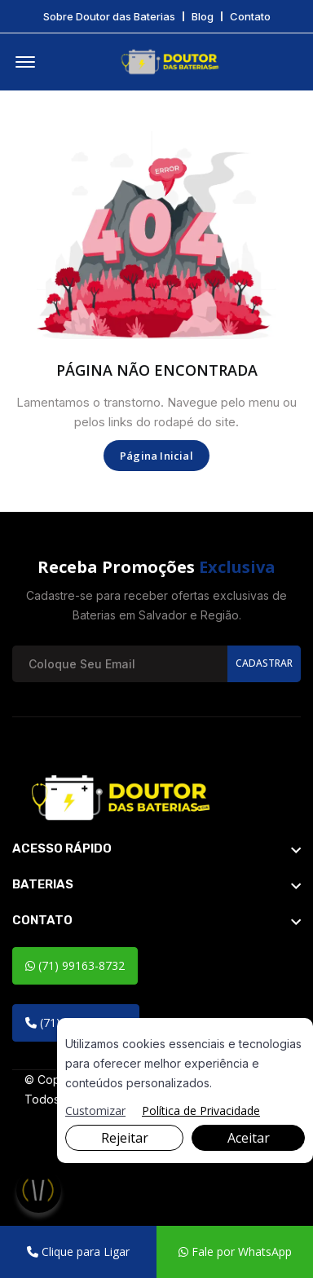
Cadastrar (264, 663)
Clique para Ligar (78, 1251)
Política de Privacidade (201, 1110)
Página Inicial (156, 455)
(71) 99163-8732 (75, 965)
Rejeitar (124, 1138)
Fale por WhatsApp (235, 1251)
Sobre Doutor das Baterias (109, 16)
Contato (250, 16)
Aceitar (248, 1138)
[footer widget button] (156, 848)
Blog (203, 16)
